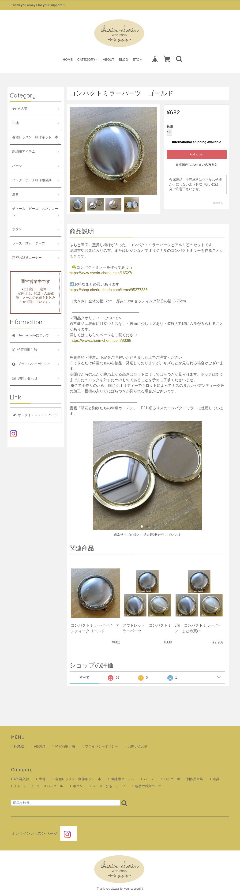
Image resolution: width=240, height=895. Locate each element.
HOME (68, 59)
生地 (15, 123)
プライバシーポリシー (100, 746)
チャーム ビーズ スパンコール (35, 212)
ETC (137, 59)
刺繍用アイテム (23, 151)
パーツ (17, 166)
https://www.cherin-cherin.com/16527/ (101, 273)
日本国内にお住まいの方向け (196, 164)
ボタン (17, 229)
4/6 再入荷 (19, 108)
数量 (170, 126)
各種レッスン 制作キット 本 (35, 137)
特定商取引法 (63, 746)
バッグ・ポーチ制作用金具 (32, 180)
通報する (218, 203)
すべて (84, 677)
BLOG (123, 59)
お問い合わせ (136, 746)
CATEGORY (87, 59)
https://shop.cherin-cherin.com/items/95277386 (109, 290)
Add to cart (196, 154)
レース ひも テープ (28, 243)
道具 (15, 194)
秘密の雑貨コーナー (27, 257)
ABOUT (108, 59)
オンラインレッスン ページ (35, 415)
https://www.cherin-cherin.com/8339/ (101, 340)
